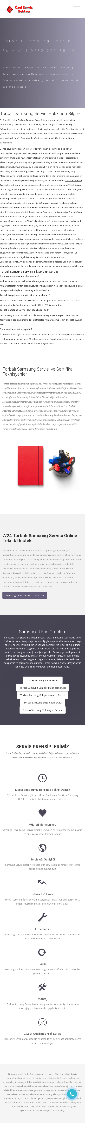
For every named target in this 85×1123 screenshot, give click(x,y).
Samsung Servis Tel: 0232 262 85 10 (25, 595)
